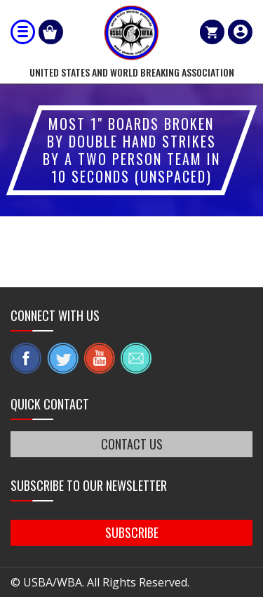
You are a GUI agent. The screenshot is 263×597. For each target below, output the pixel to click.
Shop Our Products (51, 32)
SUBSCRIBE (132, 532)
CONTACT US (132, 444)
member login (240, 32)
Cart (212, 32)
